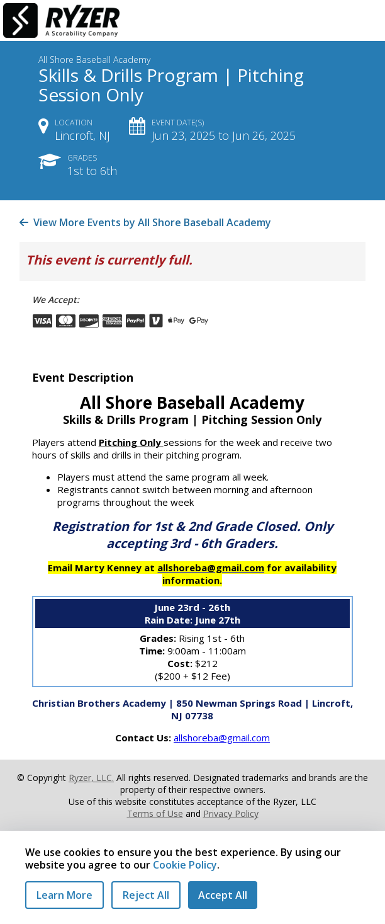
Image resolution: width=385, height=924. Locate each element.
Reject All (146, 895)
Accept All (222, 895)
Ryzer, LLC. (91, 778)
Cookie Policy (185, 865)
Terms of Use (155, 813)
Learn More (64, 895)
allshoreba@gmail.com (222, 737)
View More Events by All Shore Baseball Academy (145, 222)
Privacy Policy (231, 813)
